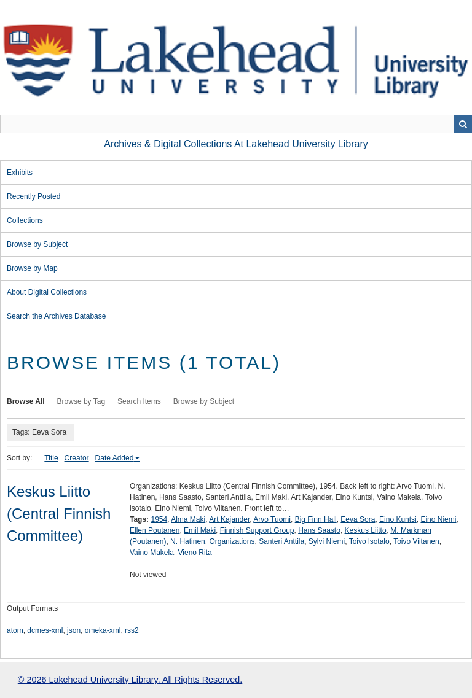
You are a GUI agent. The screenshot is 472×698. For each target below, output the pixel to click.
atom (15, 630)
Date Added (114, 458)
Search (463, 124)
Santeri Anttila (281, 541)
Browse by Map (32, 268)
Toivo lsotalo (369, 541)
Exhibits (20, 172)
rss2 (132, 630)
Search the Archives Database (56, 316)
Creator (77, 458)
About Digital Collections (47, 292)
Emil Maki (200, 530)
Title (51, 458)
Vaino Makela (152, 552)
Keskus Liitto (366, 530)
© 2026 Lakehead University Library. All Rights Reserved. (130, 679)
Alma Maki (188, 519)
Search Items (139, 401)
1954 (159, 519)
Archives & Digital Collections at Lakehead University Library (236, 144)
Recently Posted (33, 196)
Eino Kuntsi (398, 519)
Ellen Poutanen (154, 530)
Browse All (26, 401)
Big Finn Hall (316, 519)
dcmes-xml (45, 630)
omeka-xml (103, 630)
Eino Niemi (438, 519)
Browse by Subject (37, 244)
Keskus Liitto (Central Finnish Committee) (59, 513)
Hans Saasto (319, 530)
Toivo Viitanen (416, 541)
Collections (25, 220)
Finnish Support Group (257, 530)
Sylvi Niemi (327, 541)
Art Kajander (229, 519)
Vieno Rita (195, 552)
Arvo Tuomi (272, 519)
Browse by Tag (81, 401)
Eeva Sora (357, 519)
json (74, 630)
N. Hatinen (187, 541)
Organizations (231, 541)
